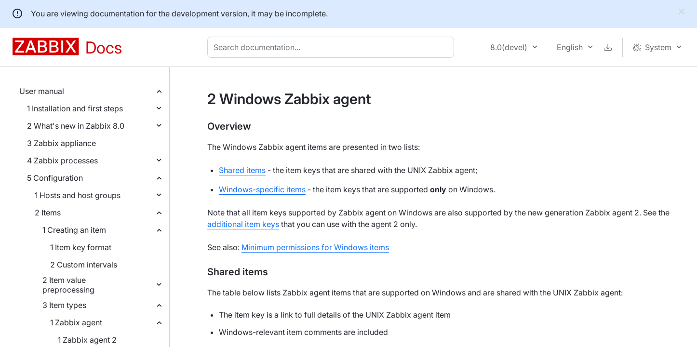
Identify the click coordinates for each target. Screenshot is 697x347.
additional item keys (243, 224)
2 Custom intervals (83, 264)
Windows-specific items (262, 189)
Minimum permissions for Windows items (315, 247)
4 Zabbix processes (62, 160)
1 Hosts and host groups (78, 195)
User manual (41, 91)
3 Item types (64, 305)
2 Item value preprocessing (68, 284)
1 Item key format (80, 247)
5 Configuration (55, 178)
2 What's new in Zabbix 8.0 (75, 126)
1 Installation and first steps (75, 108)
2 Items (48, 212)
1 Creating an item (74, 230)
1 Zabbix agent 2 (87, 340)
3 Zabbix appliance (61, 143)
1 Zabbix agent (76, 322)
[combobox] (332, 47)
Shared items (242, 170)
